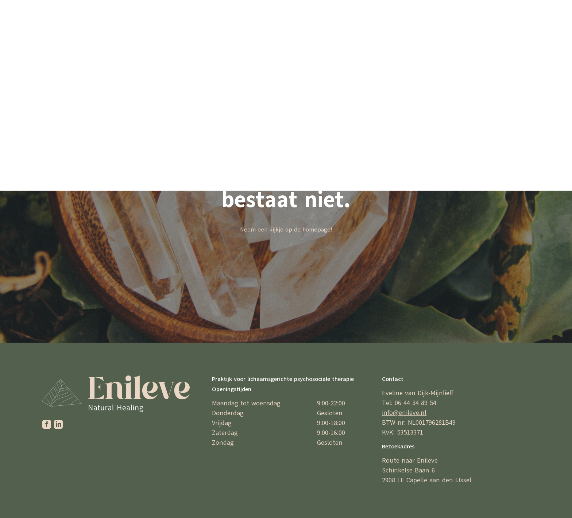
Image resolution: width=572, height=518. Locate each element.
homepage (316, 230)
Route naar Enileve (410, 460)
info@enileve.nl (404, 412)
